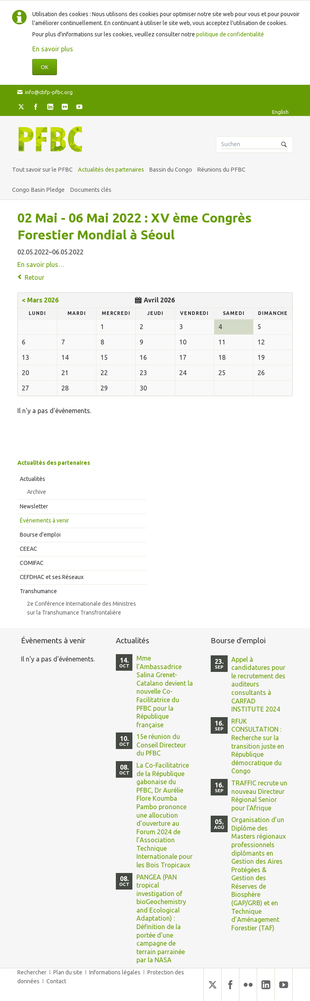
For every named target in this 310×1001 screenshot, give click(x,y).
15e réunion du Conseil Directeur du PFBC (161, 745)
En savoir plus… (41, 264)
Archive (36, 492)
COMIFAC (32, 563)
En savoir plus (52, 48)
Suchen (284, 144)
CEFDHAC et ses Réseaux (52, 577)
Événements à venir (44, 520)
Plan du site (67, 972)
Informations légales (114, 972)
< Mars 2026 (40, 300)
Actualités (32, 479)
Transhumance (38, 591)
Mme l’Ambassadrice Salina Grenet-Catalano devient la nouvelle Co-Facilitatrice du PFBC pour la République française (164, 691)
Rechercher (31, 972)
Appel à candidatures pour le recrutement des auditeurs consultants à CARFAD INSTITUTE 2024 (258, 684)
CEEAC (28, 549)
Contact (56, 981)
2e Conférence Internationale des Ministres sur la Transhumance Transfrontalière (81, 608)
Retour (34, 277)
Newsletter (34, 506)
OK (44, 67)
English (280, 112)
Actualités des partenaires (53, 463)
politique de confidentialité (230, 34)
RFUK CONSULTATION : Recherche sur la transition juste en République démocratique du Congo (257, 746)
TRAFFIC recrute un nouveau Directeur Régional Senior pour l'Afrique (259, 795)
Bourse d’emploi (40, 534)
